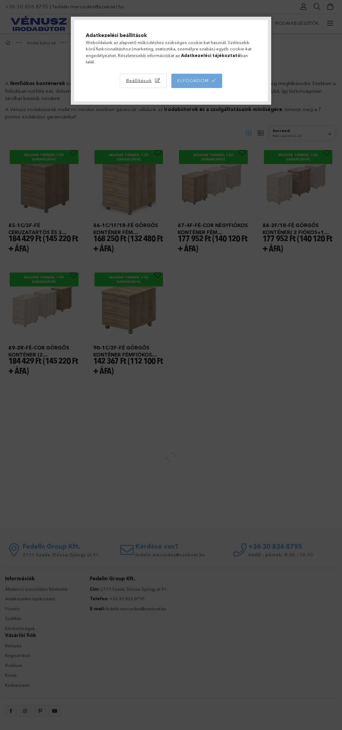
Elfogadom (193, 80)
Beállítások (139, 80)
